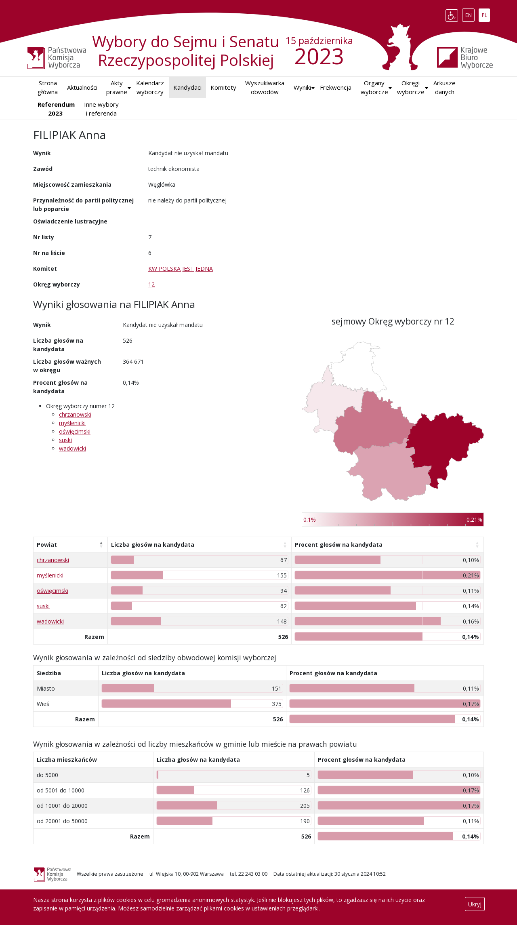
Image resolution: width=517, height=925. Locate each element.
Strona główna (48, 87)
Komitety (223, 87)
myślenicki (72, 423)
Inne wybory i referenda (101, 109)
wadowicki (72, 448)
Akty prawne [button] (116, 87)
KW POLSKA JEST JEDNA (180, 268)
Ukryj (474, 904)
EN (470, 14)
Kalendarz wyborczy (150, 87)
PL (485, 14)
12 (151, 284)
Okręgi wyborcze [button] (411, 87)
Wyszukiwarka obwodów (264, 87)
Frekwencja (335, 87)
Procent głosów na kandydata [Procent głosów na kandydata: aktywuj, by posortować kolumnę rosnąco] (338, 544)
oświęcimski (74, 431)
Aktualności (82, 87)
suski (65, 440)
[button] (302, 87)
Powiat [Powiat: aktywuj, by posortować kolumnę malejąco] (47, 544)
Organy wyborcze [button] (374, 87)
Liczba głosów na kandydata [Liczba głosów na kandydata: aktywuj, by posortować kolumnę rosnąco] (152, 544)
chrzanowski (75, 414)
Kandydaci (187, 87)
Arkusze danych (444, 87)
